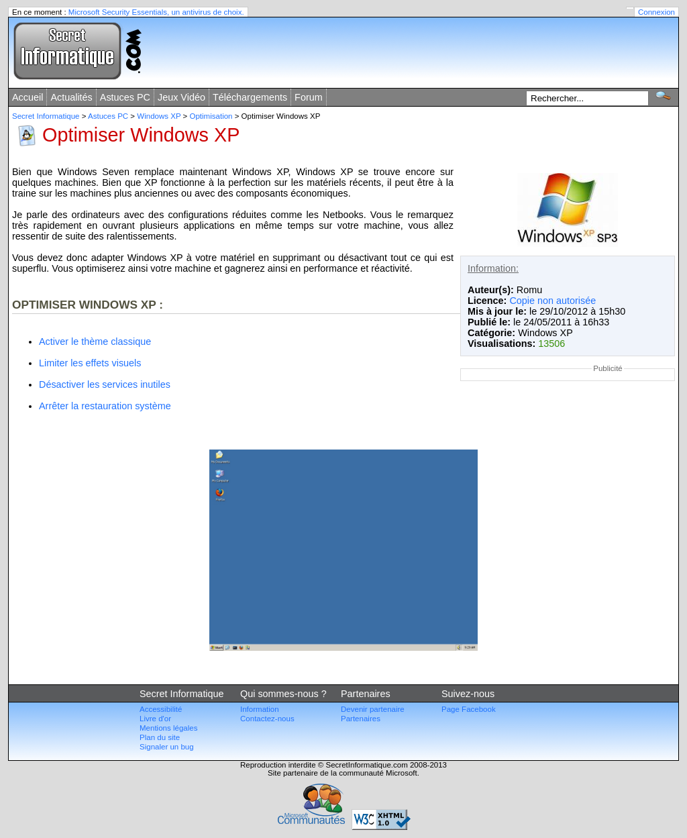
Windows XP (158, 116)
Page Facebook (468, 709)
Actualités (71, 97)
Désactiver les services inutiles (104, 384)
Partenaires (360, 719)
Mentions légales (168, 728)
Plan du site (160, 737)
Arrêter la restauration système (105, 406)
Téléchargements (250, 97)
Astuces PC (125, 97)
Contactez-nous (267, 719)
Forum (309, 97)
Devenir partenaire (373, 709)
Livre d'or (155, 719)
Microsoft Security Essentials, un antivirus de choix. (156, 12)
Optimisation (211, 116)
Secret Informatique (46, 116)
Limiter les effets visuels (90, 363)
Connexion (656, 12)
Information (259, 709)
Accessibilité (161, 709)
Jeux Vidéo (181, 97)
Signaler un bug (167, 747)
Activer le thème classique (95, 341)
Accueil (27, 97)
